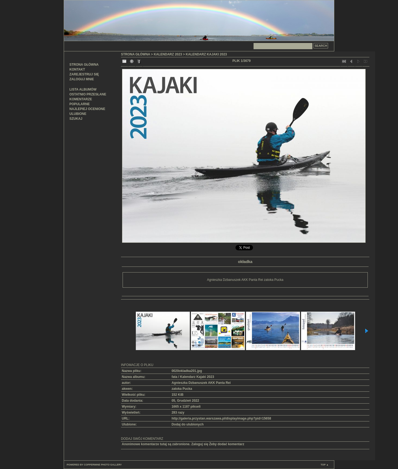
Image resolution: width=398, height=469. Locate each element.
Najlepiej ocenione (87, 109)
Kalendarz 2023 (168, 54)
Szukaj (75, 119)
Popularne (79, 104)
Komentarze (80, 99)
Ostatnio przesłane (87, 94)
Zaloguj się (199, 444)
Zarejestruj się (84, 74)
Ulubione (77, 114)
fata (174, 377)
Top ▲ (325, 464)
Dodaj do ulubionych (187, 424)
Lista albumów (82, 89)
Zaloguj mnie (81, 79)
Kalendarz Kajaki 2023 (206, 54)
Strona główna (84, 64)
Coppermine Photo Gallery (103, 464)
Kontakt (77, 69)
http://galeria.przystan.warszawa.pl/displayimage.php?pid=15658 (221, 418)
